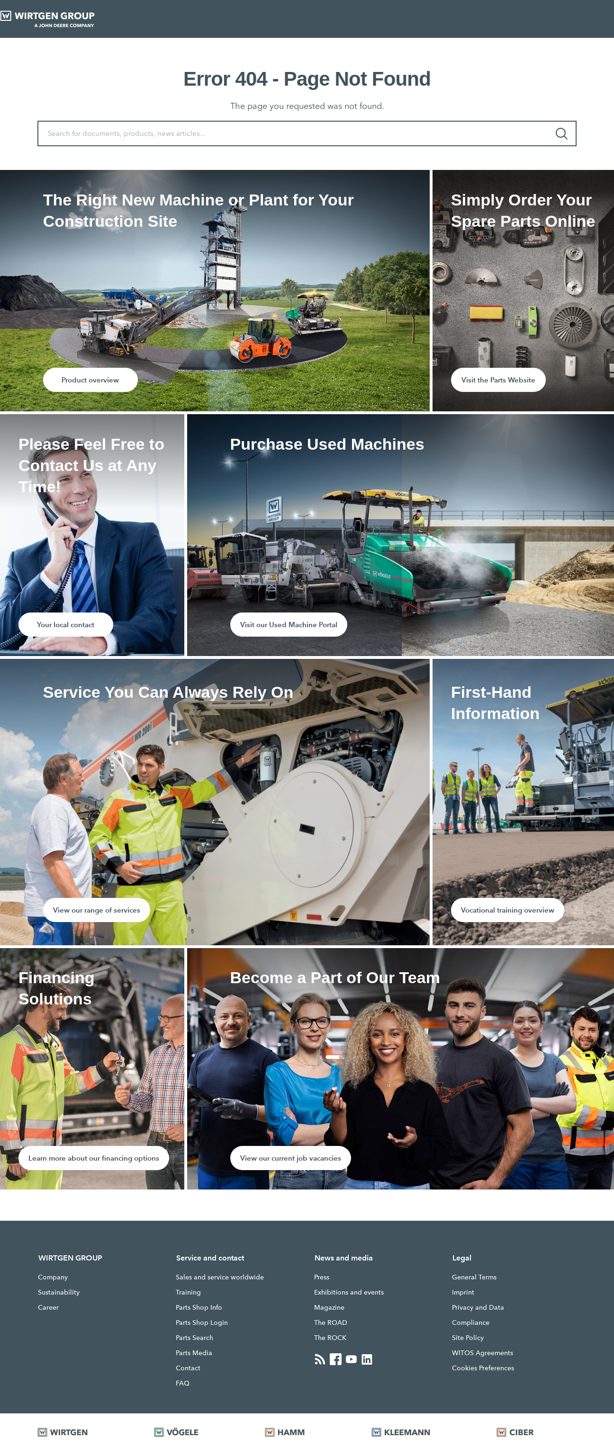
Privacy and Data (478, 1307)
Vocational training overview (507, 909)
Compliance (470, 1322)
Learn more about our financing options (93, 1158)
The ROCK (330, 1337)
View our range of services (96, 909)
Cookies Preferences (483, 1368)
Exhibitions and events (349, 1292)
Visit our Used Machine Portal (288, 624)
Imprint (463, 1292)
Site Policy (468, 1337)
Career (48, 1307)
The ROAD (330, 1322)
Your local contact (65, 624)
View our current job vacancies (290, 1158)
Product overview (90, 379)
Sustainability (59, 1292)
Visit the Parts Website (498, 379)
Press (321, 1277)
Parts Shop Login (202, 1322)
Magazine (329, 1307)
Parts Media (194, 1353)
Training (188, 1292)
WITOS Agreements (482, 1353)
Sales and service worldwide (220, 1277)
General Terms (474, 1277)
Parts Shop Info (199, 1307)
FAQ (183, 1383)
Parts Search (194, 1337)
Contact (188, 1368)
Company (53, 1277)
